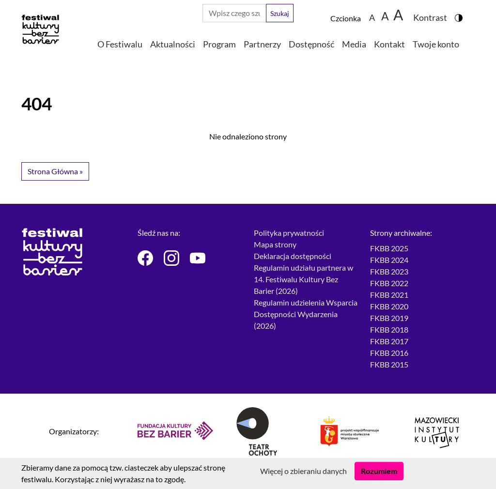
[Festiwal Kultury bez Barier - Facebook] (145, 258)
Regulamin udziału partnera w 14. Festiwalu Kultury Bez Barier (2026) (303, 279)
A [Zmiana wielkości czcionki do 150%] (385, 15)
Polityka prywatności (289, 232)
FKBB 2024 (389, 259)
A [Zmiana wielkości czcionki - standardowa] (372, 17)
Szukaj (279, 13)
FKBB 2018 (389, 329)
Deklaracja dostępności (292, 255)
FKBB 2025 (389, 248)
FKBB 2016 (389, 352)
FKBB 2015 (389, 364)
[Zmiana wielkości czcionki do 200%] (399, 13)
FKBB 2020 (389, 306)
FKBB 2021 (389, 294)
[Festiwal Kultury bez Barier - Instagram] (171, 258)
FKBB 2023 (389, 271)
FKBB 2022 (389, 283)
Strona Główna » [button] (55, 171)
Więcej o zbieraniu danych (303, 470)
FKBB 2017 (389, 341)
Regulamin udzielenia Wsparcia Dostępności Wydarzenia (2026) (305, 314)
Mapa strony (275, 244)
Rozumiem (379, 470)
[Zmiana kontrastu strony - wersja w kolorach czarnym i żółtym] (434, 13)
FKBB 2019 (389, 317)
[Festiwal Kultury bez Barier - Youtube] (197, 258)
